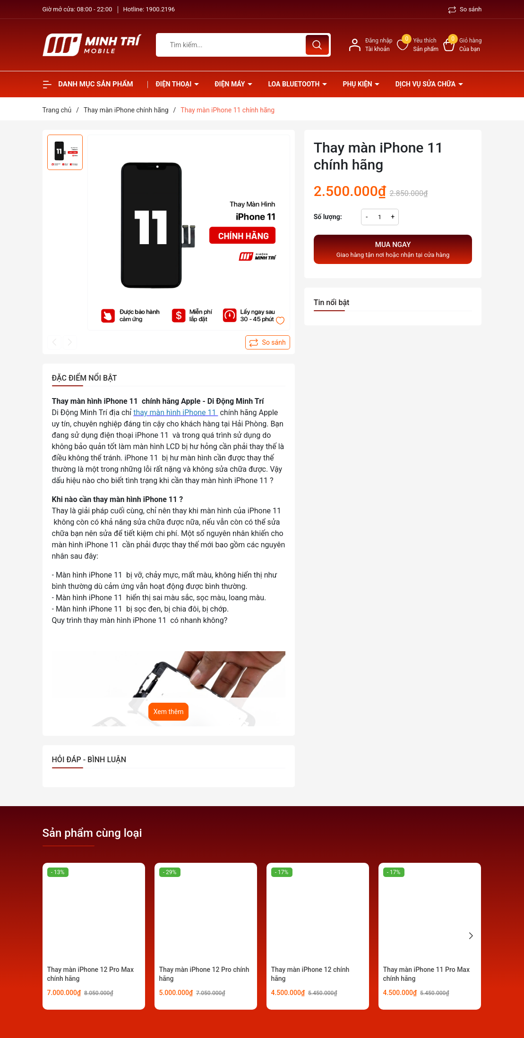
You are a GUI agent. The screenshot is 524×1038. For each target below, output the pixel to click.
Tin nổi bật (332, 302)
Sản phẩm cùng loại (92, 833)
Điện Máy (231, 84)
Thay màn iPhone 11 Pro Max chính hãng (426, 974)
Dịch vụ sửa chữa (426, 84)
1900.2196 (160, 9)
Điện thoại (174, 84)
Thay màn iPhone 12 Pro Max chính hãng (90, 974)
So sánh (465, 9)
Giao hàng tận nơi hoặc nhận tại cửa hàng (393, 248)
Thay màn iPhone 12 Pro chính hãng (204, 974)
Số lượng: (328, 217)
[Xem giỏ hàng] (462, 44)
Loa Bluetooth (294, 84)
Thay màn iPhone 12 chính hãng (310, 974)
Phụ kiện (358, 84)
